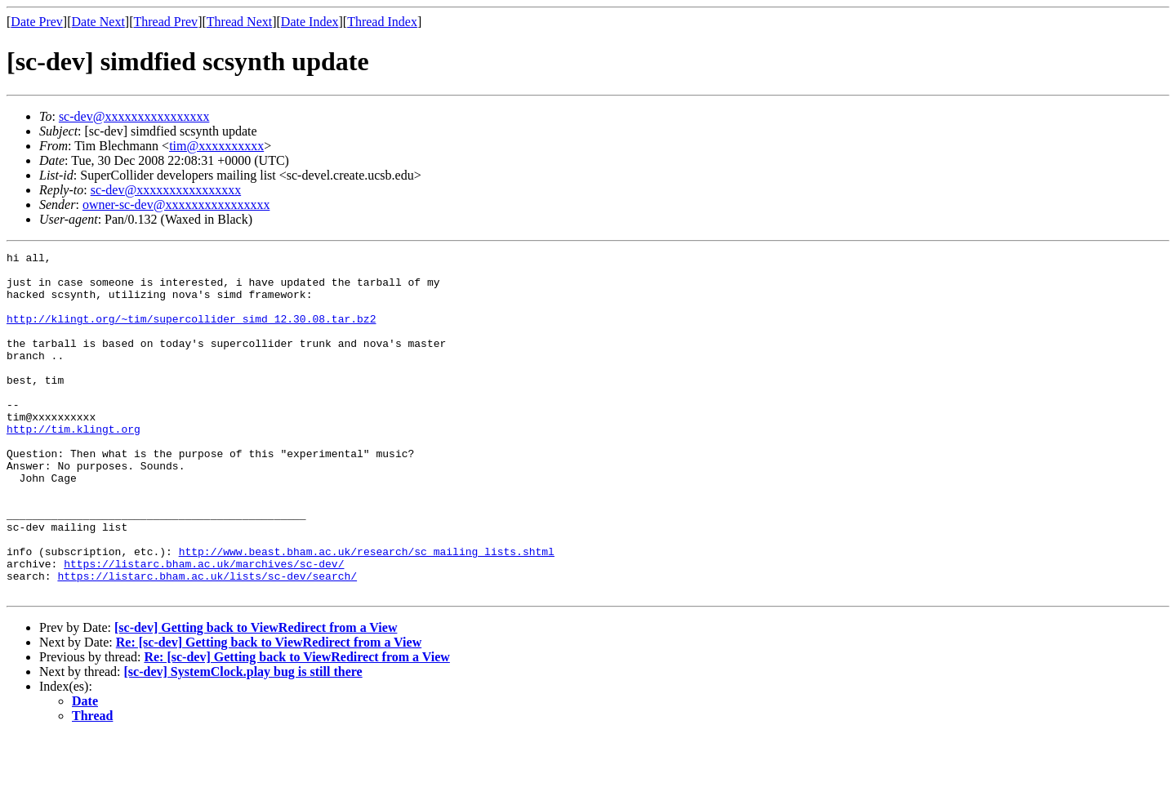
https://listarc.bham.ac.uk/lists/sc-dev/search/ (207, 641)
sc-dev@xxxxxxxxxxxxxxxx (134, 116)
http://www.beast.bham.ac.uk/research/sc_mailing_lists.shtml (367, 612)
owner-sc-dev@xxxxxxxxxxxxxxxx (176, 204)
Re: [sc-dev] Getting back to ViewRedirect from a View (268, 711)
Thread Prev (165, 22)
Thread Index (382, 22)
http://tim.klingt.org (73, 465)
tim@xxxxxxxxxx (216, 146)
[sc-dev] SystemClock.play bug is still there (243, 740)
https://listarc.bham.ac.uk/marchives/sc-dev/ (204, 627)
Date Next (98, 22)
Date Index (310, 22)
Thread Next (239, 22)
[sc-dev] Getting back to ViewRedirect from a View (255, 696)
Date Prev (37, 22)
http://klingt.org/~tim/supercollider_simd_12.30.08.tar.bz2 (191, 333)
